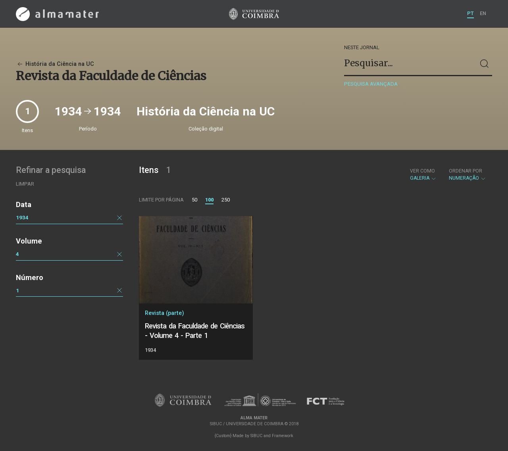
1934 (22, 217)
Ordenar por (465, 171)
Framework (282, 435)
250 (225, 200)
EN (483, 13)
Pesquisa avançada (371, 84)
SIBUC (256, 435)
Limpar (25, 184)
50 (194, 200)
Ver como (422, 171)
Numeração (467, 174)
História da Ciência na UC (55, 64)
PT (470, 13)
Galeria (423, 174)
